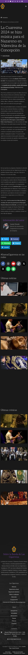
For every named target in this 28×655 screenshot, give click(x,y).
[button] (26, 6)
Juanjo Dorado (6, 55)
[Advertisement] (14, 393)
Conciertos (5, 17)
